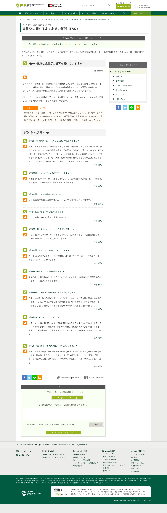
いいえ (74, 397)
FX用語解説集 (77, 466)
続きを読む (98, 165)
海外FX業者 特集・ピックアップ (113, 465)
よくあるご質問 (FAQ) (122, 72)
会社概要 (119, 76)
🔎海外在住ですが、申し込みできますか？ (47, 211)
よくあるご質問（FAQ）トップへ (63, 433)
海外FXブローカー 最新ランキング (53, 454)
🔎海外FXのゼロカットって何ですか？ (45, 317)
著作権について (121, 90)
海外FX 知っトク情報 (89, 13)
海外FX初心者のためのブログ (113, 462)
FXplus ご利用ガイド (140, 13)
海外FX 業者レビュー (53, 13)
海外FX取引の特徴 (79, 454)
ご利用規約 (120, 81)
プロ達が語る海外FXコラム (112, 459)
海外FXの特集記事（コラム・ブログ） (114, 13)
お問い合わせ (121, 99)
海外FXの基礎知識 (109, 457)
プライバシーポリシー (124, 85)
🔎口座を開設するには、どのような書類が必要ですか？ (53, 229)
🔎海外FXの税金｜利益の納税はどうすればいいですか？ (53, 346)
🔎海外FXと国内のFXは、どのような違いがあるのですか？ (54, 141)
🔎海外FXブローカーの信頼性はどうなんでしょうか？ (52, 292)
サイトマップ (121, 94)
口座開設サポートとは (80, 457)
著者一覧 (106, 468)
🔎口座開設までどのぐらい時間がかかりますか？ (50, 173)
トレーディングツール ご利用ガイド (85, 463)
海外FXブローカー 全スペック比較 (53, 457)
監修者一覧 (106, 471)
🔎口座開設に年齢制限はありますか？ (45, 194)
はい (52, 397)
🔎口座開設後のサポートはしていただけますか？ (50, 250)
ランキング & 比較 (71, 13)
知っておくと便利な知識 (81, 460)
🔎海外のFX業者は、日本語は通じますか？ (47, 271)
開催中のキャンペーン (33, 13)
